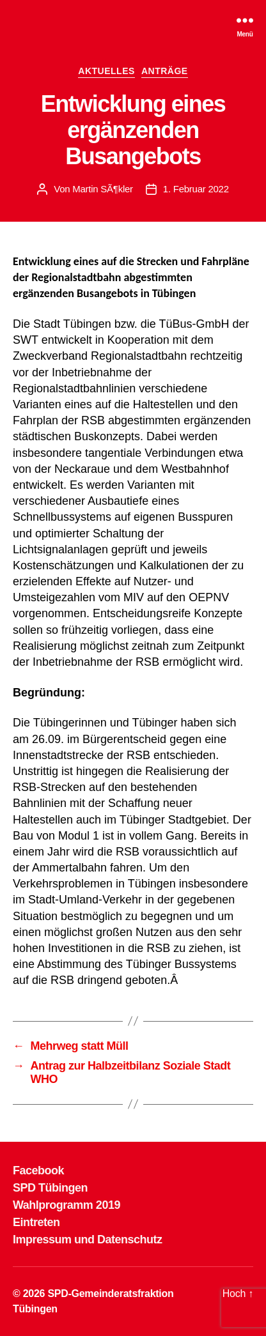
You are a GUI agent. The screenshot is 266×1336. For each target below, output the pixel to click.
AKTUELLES (106, 71)
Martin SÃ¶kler (102, 188)
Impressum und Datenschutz (87, 1239)
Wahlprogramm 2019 (66, 1205)
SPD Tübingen (50, 1187)
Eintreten (36, 1222)
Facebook (38, 1170)
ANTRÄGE (164, 71)
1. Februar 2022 (196, 188)
